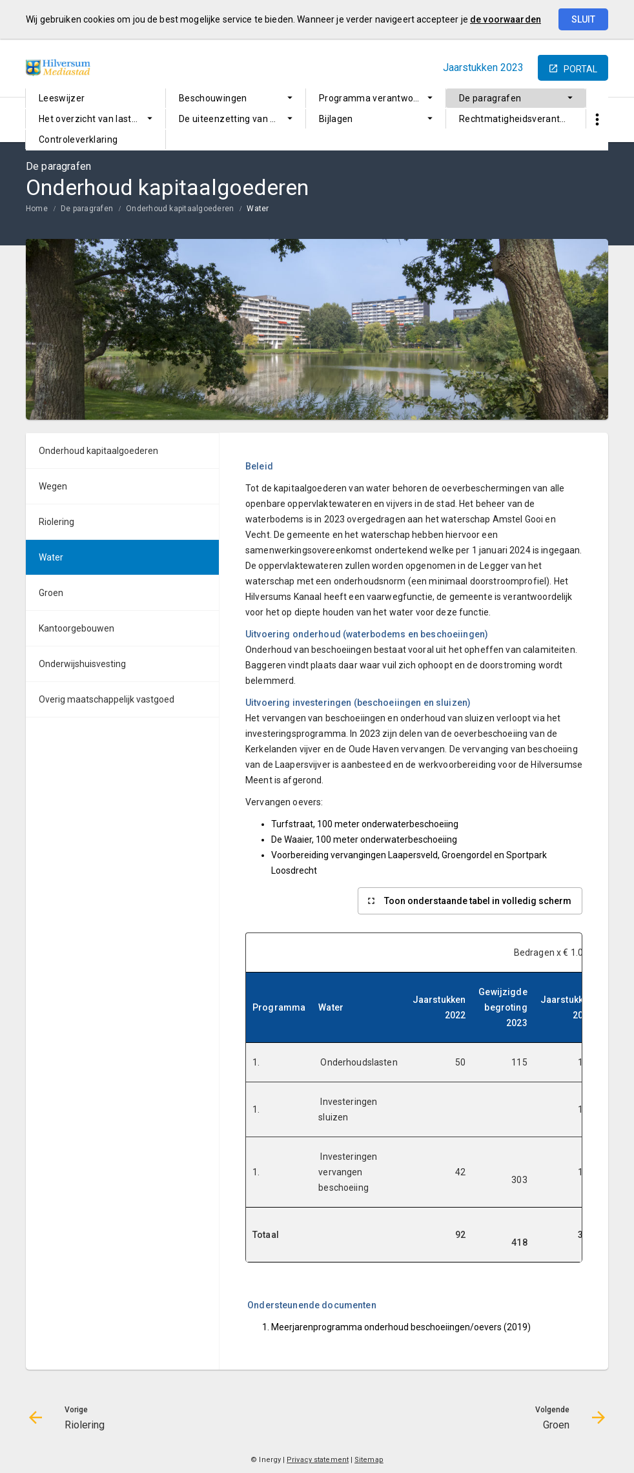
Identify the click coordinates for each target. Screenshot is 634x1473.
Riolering (56, 522)
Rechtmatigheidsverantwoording (522, 119)
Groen (51, 593)
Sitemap (368, 1460)
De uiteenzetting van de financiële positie (242, 119)
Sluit (583, 19)
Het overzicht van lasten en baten (102, 119)
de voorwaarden (505, 19)
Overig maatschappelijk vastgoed (106, 699)
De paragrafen (490, 98)
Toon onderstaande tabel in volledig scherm (477, 901)
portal (580, 69)
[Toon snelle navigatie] (597, 119)
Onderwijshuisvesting (82, 664)
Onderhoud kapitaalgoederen (180, 208)
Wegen (53, 486)
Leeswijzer (62, 98)
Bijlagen (336, 119)
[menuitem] (95, 98)
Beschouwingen (213, 98)
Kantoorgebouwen (76, 628)
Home (37, 208)
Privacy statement (318, 1460)
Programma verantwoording (379, 98)
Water (258, 208)
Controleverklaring (78, 139)
